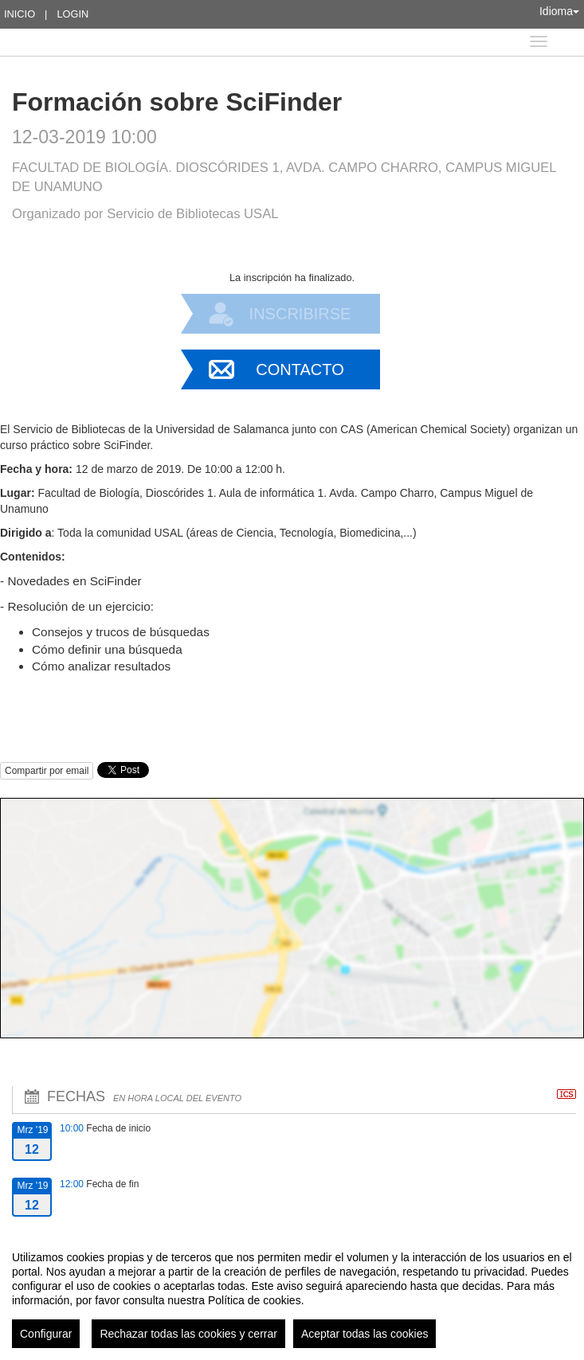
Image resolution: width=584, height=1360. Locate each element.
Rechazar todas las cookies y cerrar (188, 1333)
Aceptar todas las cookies (365, 1333)
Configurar (46, 1333)
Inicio (19, 14)
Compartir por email (46, 770)
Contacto (299, 369)
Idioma (559, 11)
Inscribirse (300, 313)
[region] (292, 1293)
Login (72, 14)
